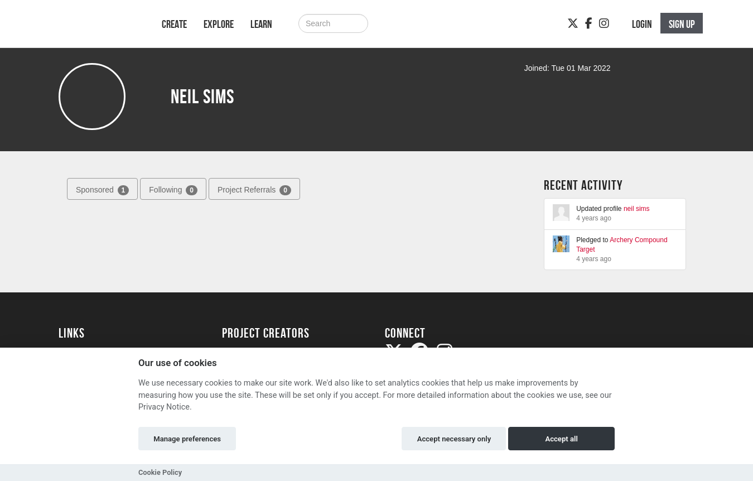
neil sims (637, 209)
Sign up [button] (682, 24)
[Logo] (95, 29)
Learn (261, 24)
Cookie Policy (160, 472)
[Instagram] (604, 23)
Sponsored (102, 190)
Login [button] (642, 24)
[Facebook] (589, 23)
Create (174, 24)
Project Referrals (254, 190)
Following (173, 190)
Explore (219, 24)
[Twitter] (573, 23)
